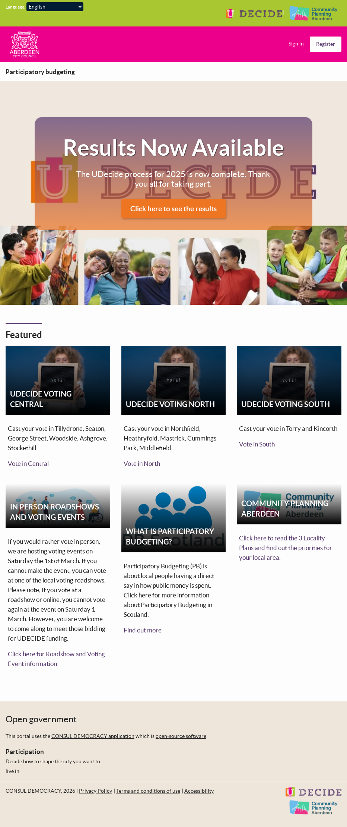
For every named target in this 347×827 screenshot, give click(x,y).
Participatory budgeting (40, 71)
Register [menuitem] (325, 44)
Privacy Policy (95, 791)
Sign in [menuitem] (296, 44)
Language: (15, 6)
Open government (41, 719)
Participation (25, 751)
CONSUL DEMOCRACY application (92, 736)
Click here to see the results (173, 209)
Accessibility (199, 791)
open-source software (181, 736)
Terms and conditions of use (148, 791)
